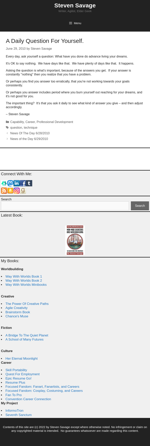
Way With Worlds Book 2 (23, 280)
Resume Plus (15, 382)
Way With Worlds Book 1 (23, 276)
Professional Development (55, 122)
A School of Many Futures (24, 339)
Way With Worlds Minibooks (26, 285)
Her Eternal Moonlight (21, 358)
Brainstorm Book (17, 312)
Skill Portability (16, 370)
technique (30, 127)
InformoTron (14, 410)
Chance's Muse (16, 316)
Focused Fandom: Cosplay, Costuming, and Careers (44, 391)
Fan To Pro (13, 395)
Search (6, 199)
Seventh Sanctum (18, 415)
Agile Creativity (16, 308)
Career (30, 122)
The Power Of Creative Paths (27, 304)
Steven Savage (75, 5)
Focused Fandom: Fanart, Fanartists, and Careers (42, 386)
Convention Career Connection (28, 399)
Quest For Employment (22, 374)
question (16, 127)
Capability (17, 122)
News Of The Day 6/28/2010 (30, 133)
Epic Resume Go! (18, 378)
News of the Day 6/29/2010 (29, 139)
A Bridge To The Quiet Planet (26, 335)
